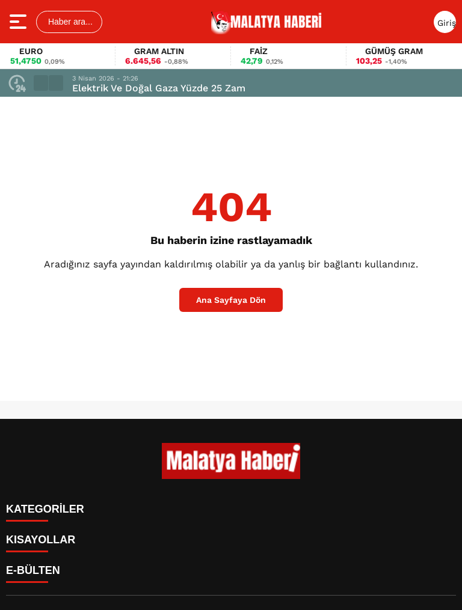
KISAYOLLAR (40, 540)
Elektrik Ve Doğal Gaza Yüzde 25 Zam (158, 88)
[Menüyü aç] (19, 22)
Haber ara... (69, 21)
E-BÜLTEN (33, 570)
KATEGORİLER (45, 509)
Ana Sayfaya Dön (231, 300)
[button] (41, 83)
